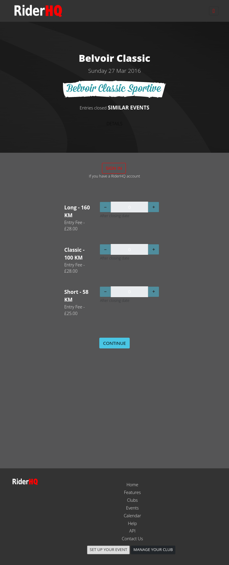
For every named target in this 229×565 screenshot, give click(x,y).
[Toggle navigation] (214, 11)
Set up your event (108, 549)
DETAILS (114, 123)
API (132, 531)
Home (132, 484)
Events (132, 508)
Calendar (132, 515)
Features (132, 492)
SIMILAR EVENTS (128, 107)
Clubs (132, 500)
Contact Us (132, 538)
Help (132, 523)
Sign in (114, 168)
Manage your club (153, 549)
